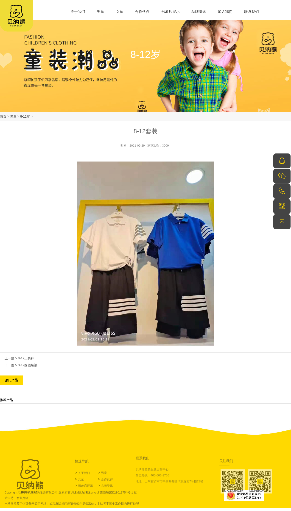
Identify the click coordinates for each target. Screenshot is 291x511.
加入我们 (225, 12)
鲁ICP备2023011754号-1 (116, 492)
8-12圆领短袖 (27, 365)
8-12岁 (25, 116)
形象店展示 (170, 12)
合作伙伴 (142, 12)
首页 (3, 116)
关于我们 (77, 12)
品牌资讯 (198, 12)
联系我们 (251, 12)
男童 (100, 12)
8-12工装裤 (26, 358)
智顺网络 (22, 498)
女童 (119, 12)
